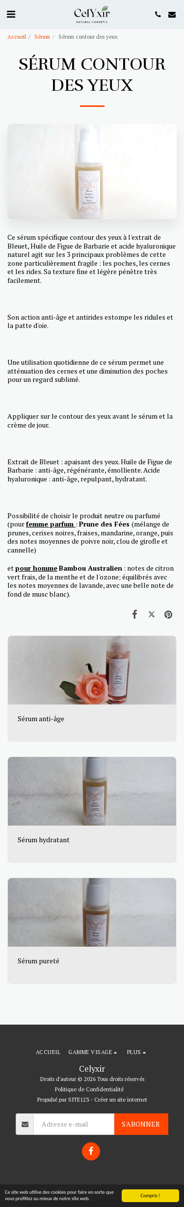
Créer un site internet (120, 1099)
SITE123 (78, 1099)
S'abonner (141, 1124)
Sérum (42, 36)
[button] (10, 14)
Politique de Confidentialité (89, 1089)
